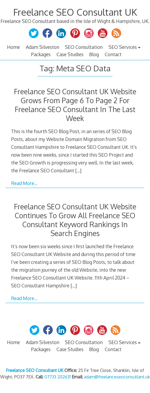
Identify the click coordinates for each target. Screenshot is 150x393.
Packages (41, 54)
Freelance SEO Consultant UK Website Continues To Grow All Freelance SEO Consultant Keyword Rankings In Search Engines (75, 220)
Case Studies (70, 54)
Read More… (24, 183)
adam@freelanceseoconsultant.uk (117, 376)
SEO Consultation (84, 47)
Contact (113, 54)
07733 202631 (57, 376)
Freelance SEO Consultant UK (75, 12)
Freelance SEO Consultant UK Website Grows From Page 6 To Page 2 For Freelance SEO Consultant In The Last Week (75, 105)
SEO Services (123, 47)
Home (13, 47)
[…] (78, 170)
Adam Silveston (42, 47)
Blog (94, 54)
